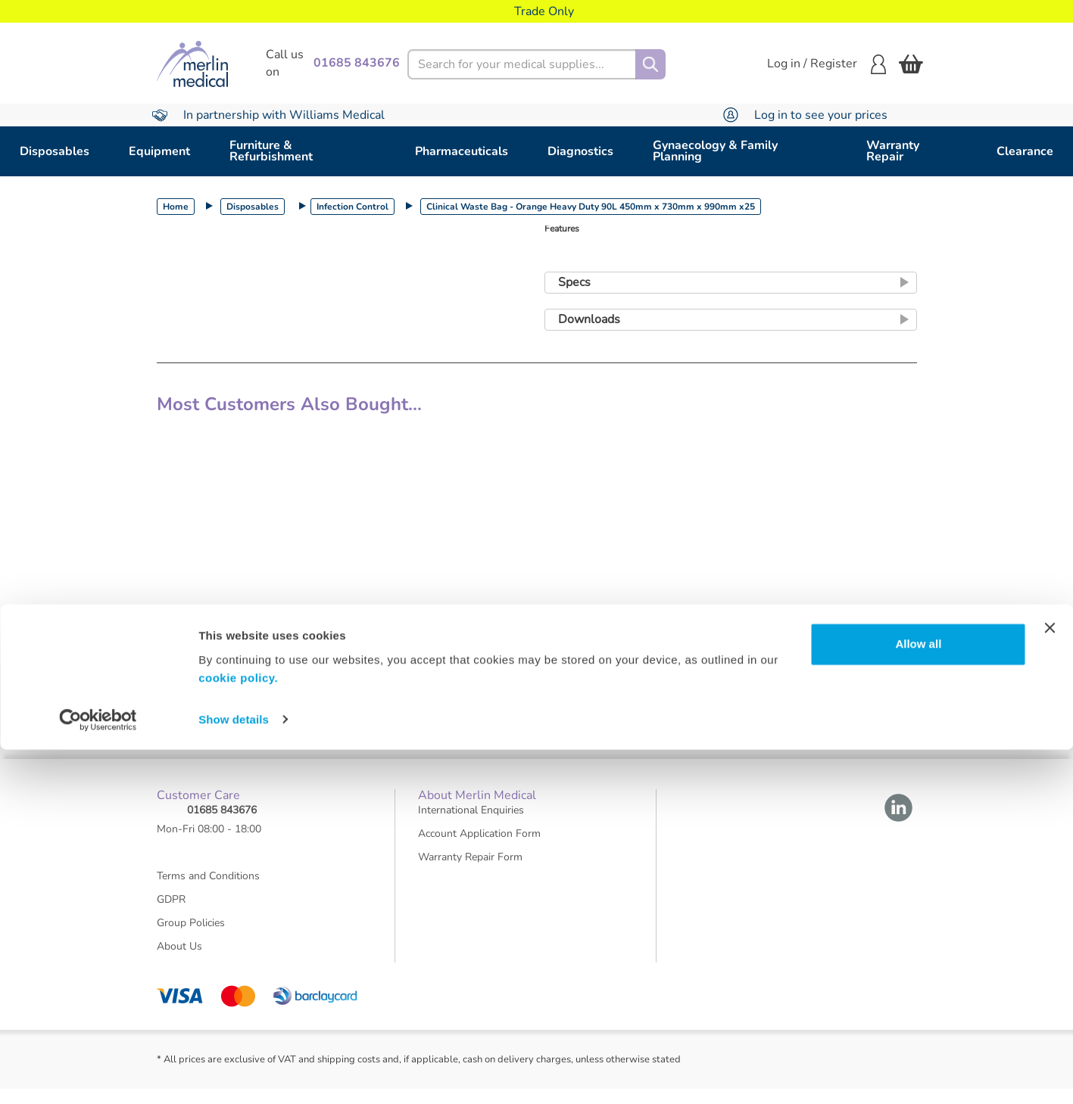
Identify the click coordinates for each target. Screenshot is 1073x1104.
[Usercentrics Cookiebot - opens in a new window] (98, 1074)
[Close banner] (1049, 983)
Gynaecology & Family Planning (715, 151)
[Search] (650, 64)
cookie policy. (238, 1032)
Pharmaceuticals (461, 151)
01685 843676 (222, 824)
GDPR (171, 914)
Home (176, 207)
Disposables (54, 151)
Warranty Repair (892, 151)
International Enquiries (471, 824)
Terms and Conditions (208, 890)
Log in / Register (826, 64)
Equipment (159, 151)
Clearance (1025, 151)
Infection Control (352, 207)
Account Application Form (479, 848)
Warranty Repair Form (470, 871)
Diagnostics (580, 151)
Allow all (918, 999)
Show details (233, 1074)
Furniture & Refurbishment (271, 151)
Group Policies (191, 937)
